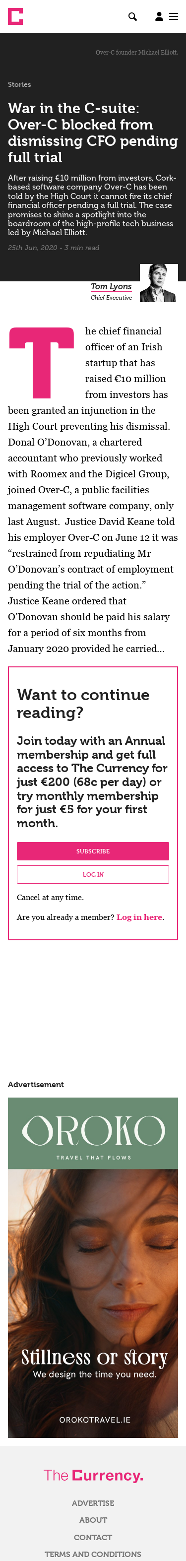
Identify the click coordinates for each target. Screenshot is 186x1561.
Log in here (139, 917)
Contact (93, 1537)
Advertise (93, 1503)
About (93, 1520)
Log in (93, 874)
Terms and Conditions (93, 1554)
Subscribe (93, 851)
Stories (19, 84)
